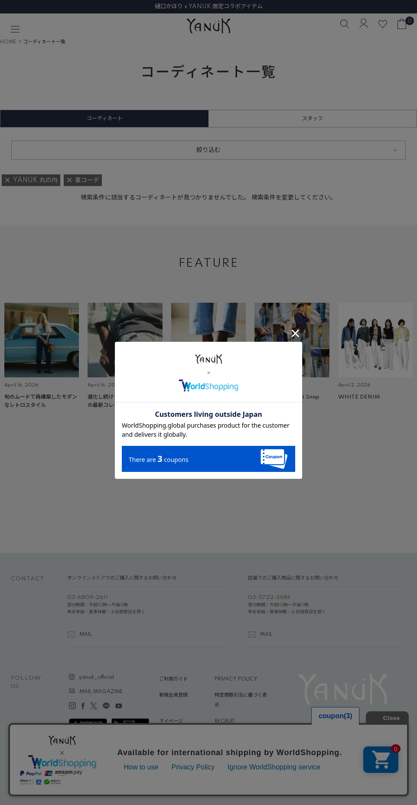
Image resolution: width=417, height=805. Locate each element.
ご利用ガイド (173, 679)
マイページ (171, 721)
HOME (8, 42)
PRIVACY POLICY (236, 679)
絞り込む (208, 150)
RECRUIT (225, 721)
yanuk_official (96, 677)
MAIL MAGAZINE (101, 691)
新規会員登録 (173, 695)
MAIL (85, 634)
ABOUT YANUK (177, 737)
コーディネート (105, 118)
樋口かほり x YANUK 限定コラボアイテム (209, 6)
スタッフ (312, 118)
